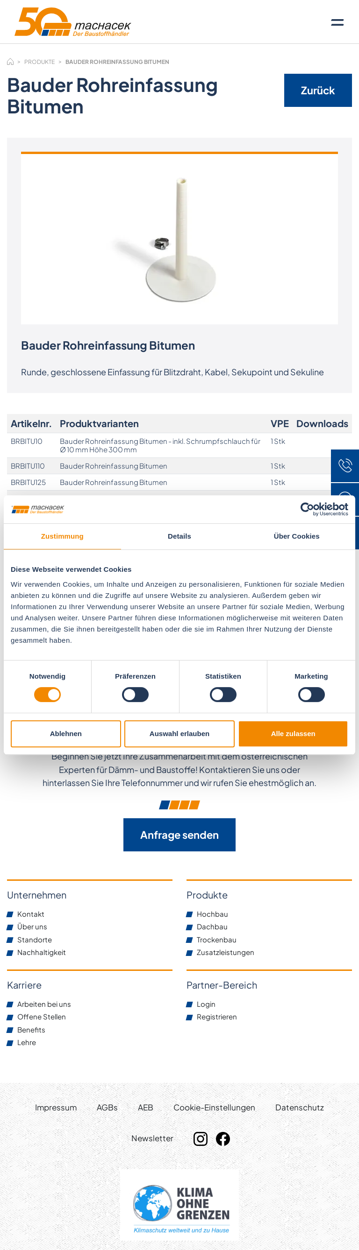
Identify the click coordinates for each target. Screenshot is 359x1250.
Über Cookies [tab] (297, 536)
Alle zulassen (293, 733)
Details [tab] (179, 536)
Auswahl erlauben (179, 733)
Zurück (318, 90)
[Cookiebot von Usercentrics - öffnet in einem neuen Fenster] (307, 509)
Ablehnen (66, 733)
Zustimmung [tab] (62, 536)
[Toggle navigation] (337, 22)
